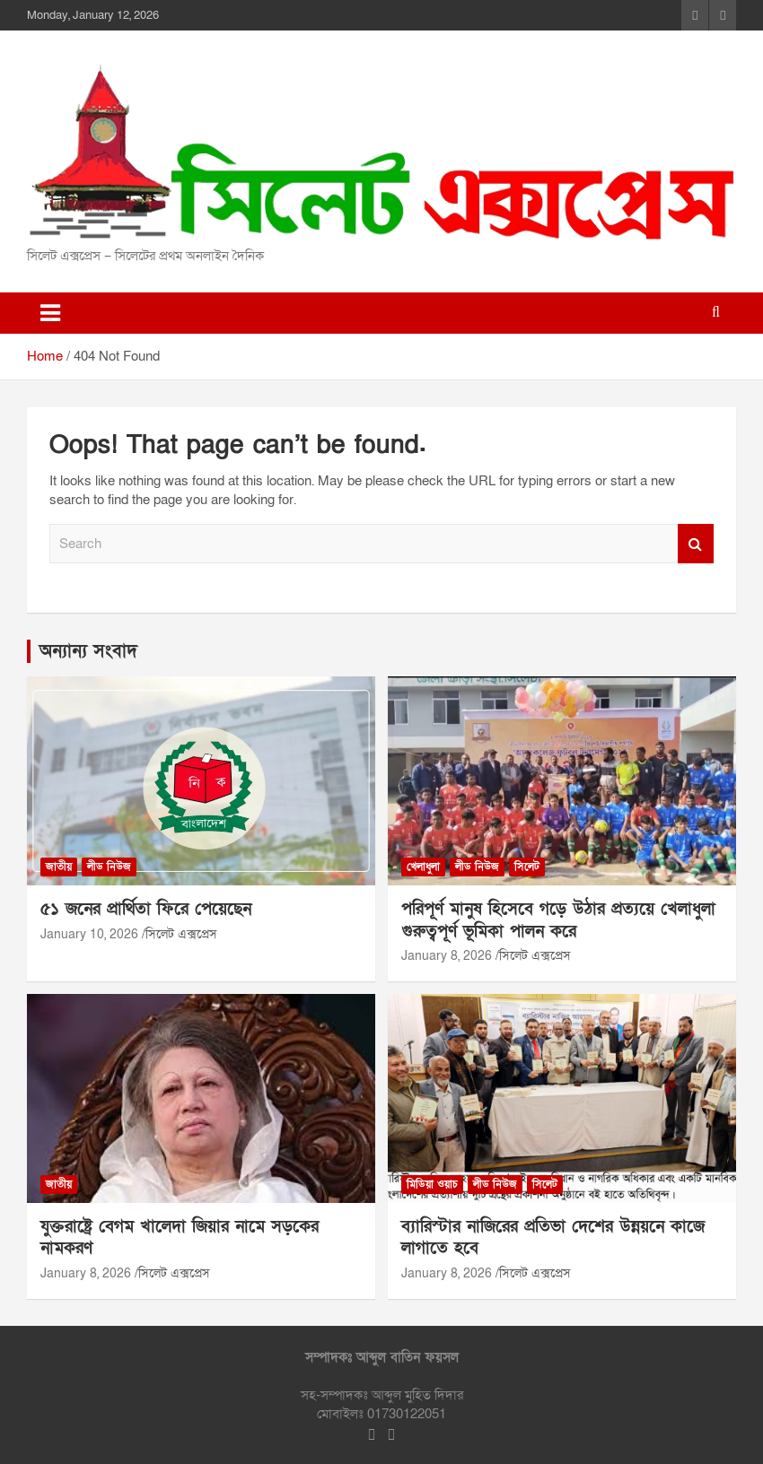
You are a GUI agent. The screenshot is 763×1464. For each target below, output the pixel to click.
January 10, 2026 (89, 934)
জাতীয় (59, 866)
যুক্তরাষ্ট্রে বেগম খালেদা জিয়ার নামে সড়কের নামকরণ (179, 1238)
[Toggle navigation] (50, 313)
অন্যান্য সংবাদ (88, 651)
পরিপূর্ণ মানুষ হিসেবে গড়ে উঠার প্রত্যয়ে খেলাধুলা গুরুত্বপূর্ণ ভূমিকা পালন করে (558, 920)
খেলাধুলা (423, 866)
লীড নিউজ (109, 866)
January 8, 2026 (446, 955)
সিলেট (526, 866)
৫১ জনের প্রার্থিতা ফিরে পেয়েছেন (145, 909)
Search (696, 544)
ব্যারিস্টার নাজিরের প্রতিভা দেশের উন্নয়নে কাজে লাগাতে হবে (553, 1238)
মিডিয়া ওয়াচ (432, 1184)
